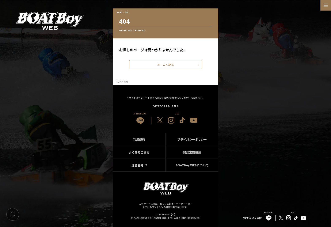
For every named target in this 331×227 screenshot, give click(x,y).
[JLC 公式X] (160, 120)
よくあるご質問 (139, 152)
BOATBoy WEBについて (192, 165)
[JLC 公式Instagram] (171, 120)
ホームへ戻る (165, 65)
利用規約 (139, 139)
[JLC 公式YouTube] (193, 120)
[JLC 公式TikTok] (182, 120)
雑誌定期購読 (192, 152)
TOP (12, 216)
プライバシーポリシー (192, 139)
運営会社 (137, 165)
